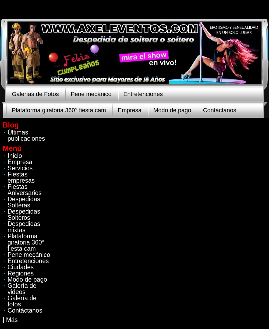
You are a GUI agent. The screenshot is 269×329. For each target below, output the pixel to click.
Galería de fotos (22, 301)
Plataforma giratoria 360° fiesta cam (59, 110)
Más (11, 319)
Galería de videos (22, 288)
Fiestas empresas (21, 177)
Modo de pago (172, 110)
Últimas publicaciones (26, 135)
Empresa (129, 110)
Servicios (20, 168)
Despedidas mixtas (24, 227)
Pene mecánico (91, 94)
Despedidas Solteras (24, 202)
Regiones (21, 273)
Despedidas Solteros (24, 214)
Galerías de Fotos (35, 94)
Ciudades (21, 267)
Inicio (15, 155)
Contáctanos (219, 110)
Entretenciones (143, 94)
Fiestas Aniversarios (25, 189)
